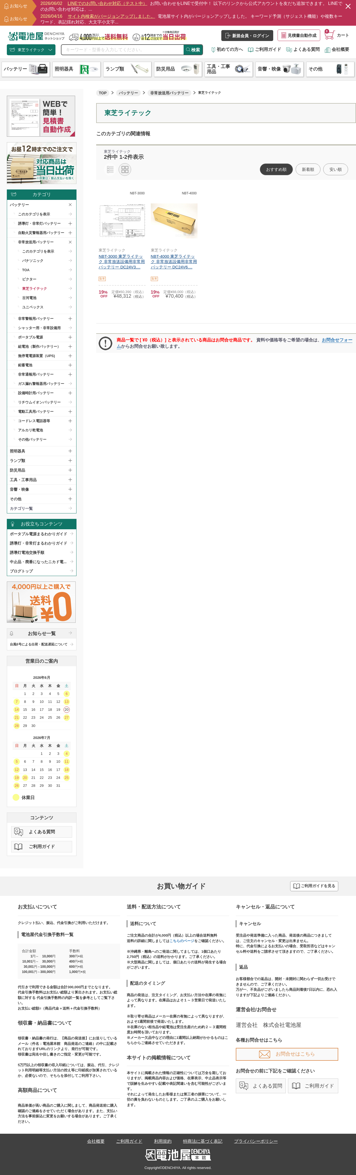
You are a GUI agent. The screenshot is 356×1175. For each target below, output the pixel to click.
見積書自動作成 (298, 35)
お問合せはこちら (287, 1054)
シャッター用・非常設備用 (39, 328)
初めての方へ (227, 49)
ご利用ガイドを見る (314, 886)
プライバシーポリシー (256, 1141)
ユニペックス (32, 307)
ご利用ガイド (264, 49)
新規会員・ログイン (247, 35)
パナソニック (32, 261)
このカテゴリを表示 (34, 214)
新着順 (308, 169)
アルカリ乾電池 (30, 430)
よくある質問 (303, 49)
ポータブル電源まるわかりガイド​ (38, 534)
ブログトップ (21, 571)
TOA (26, 270)
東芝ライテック (34, 289)
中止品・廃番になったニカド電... (38, 562)
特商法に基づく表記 (202, 1141)
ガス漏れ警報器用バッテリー (41, 384)
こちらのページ (181, 941)
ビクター (29, 279)
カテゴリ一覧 (21, 508)
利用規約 (163, 1141)
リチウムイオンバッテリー (39, 402)
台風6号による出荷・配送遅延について (38, 644)
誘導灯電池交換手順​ (27, 552)
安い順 (335, 169)
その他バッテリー (32, 439)
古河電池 (29, 298)
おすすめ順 (276, 169)
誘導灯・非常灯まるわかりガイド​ (38, 543)
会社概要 (337, 49)
